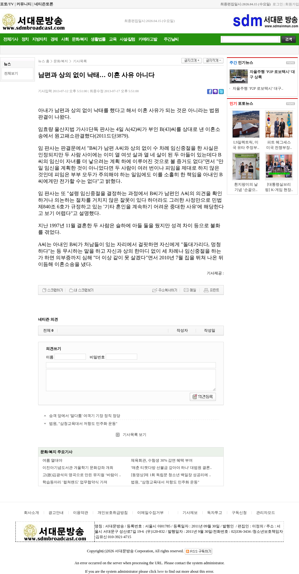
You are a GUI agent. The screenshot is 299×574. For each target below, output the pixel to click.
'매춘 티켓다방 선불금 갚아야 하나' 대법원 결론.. (171, 467)
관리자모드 (265, 512)
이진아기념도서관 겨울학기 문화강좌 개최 (77, 467)
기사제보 (190, 512)
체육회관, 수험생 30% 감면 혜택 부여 (162, 460)
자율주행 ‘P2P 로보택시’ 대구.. (258, 88)
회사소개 (31, 512)
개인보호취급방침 (113, 512)
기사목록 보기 (134, 434)
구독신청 (239, 512)
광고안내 (56, 512)
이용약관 (80, 512)
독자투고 (214, 512)
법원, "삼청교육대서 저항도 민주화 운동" (83, 423)
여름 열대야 (52, 460)
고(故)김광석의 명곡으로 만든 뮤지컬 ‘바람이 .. (81, 475)
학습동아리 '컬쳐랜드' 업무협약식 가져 (74, 482)
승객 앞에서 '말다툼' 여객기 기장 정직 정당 (84, 416)
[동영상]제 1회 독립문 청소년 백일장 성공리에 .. (171, 475)
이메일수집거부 (150, 512)
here (160, 571)
